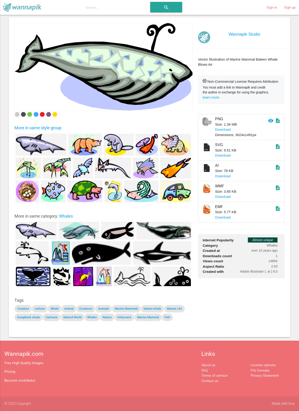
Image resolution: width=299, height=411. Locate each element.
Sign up (289, 7)
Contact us (209, 381)
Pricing (9, 372)
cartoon (40, 308)
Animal (69, 308)
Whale (54, 308)
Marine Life (174, 308)
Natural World (72, 317)
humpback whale (28, 317)
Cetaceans (124, 317)
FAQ (204, 370)
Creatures (86, 308)
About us (208, 365)
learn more (211, 97)
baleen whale (152, 308)
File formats (260, 370)
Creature (23, 308)
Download (223, 129)
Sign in (272, 7)
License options (263, 365)
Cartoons (52, 317)
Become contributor (20, 380)
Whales (66, 216)
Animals (103, 308)
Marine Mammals (126, 308)
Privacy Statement (265, 375)
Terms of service (214, 375)
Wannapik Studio (244, 34)
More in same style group (37, 127)
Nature (107, 317)
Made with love (283, 403)
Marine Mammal (148, 317)
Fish (167, 317)
